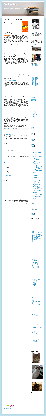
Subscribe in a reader (34, 97)
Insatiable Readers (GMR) (35, 276)
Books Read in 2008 (35, 76)
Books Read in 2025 (35, 94)
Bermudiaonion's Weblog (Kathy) (36, 238)
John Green (33, 111)
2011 (33, 145)
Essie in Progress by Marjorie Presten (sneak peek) (37, 177)
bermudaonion (8, 134)
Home (16, 203)
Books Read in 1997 (35, 64)
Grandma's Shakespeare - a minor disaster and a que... (37, 153)
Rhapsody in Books (35, 302)
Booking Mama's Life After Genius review (10, 80)
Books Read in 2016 (35, 84)
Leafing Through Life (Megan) (36, 279)
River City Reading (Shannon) (36, 303)
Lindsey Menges (34, 114)
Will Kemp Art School (35, 349)
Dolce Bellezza (34, 265)
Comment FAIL (35, 161)
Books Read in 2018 (35, 86)
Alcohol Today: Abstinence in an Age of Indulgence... (37, 167)
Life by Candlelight (34, 281)
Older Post (27, 203)
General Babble (11, 129)
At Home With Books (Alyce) (36, 236)
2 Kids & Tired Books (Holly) (36, 219)
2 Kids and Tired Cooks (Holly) (36, 337)
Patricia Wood (34, 120)
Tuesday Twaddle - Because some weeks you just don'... (37, 171)
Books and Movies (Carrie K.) (36, 251)
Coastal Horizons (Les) (35, 260)
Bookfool (7, 142)
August (34, 202)
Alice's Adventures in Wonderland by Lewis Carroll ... (37, 195)
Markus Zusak (34, 117)
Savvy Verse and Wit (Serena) (36, 305)
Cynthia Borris (34, 108)
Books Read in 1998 (35, 65)
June (34, 204)
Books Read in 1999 (35, 66)
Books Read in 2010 (35, 78)
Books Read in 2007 (35, 75)
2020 (33, 134)
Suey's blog (33, 311)
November (34, 198)
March (34, 208)
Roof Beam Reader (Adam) (36, 304)
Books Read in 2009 (35, 77)
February (34, 209)
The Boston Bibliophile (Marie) (36, 315)
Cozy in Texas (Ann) (35, 262)
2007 (33, 213)
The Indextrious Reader (35, 317)
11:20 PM (11, 179)
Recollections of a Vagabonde (36, 301)
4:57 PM (11, 142)
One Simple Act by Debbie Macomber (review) (36, 185)
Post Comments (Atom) (10, 205)
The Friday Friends (34, 316)
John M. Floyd (34, 112)
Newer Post (5, 203)
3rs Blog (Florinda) (34, 220)
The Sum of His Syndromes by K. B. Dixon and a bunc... (37, 160)
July (33, 203)
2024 (33, 129)
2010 (33, 146)
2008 (33, 212)
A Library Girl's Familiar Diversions (37, 226)
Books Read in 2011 (35, 79)
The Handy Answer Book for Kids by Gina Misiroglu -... (37, 191)
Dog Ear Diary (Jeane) (35, 264)
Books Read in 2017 (35, 85)
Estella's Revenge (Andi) (35, 267)
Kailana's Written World (35, 277)
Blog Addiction (34, 241)
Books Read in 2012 (35, 80)
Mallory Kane (34, 116)
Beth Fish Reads (34, 239)
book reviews (7, 129)
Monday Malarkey (35, 172)
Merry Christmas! (35, 151)
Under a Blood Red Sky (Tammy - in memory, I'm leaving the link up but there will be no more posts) (37, 331)
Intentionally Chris (34, 340)
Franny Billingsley (34, 109)
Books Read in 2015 (35, 83)
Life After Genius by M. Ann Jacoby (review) (36, 163)
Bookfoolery (11, 4)
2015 (33, 140)
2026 (33, 127)
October (34, 199)
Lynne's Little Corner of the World (36, 285)
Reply (6, 139)
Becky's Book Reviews (35, 237)
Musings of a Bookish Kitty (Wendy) (37, 287)
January (34, 210)
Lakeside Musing (34, 278)
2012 (33, 144)
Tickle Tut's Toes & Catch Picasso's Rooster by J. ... (37, 193)
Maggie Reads (34, 286)
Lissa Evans (34, 115)
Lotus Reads (34, 284)
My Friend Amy (34, 288)
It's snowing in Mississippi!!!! (37, 173)
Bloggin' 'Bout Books (35, 242)
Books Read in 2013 (35, 81)
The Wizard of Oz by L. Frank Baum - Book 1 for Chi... (37, 196)
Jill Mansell (33, 110)
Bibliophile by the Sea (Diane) (36, 240)
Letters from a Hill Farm (35, 280)
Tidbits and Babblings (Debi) (36, 324)
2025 (33, 128)
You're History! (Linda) (35, 333)
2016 (33, 139)
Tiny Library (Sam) (34, 325)
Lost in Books (34, 283)
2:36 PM (8, 155)
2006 (33, 214)
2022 (33, 132)
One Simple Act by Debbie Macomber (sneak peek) (36, 187)
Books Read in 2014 (35, 82)
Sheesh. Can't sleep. (36, 158)
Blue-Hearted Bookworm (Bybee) (36, 243)
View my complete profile (34, 44)
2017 (33, 138)
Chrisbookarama (34, 259)
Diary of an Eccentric (8, 175)
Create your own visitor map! (7, 408)
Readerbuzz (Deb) (34, 298)
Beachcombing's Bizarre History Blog (37, 338)
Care (6, 155)
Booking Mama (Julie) (35, 250)
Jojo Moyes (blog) (34, 113)
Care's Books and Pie (35, 257)
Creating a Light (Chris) (35, 339)
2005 (33, 215)
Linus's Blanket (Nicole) (35, 282)
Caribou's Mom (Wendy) (35, 258)
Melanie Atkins (34, 118)
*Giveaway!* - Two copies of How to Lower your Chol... (37, 189)
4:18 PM (11, 134)
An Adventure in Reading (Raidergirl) (37, 235)
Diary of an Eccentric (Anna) (36, 263)
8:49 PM (11, 171)
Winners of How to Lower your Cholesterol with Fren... (37, 155)
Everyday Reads (34, 268)
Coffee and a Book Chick (35, 261)
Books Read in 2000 (35, 67)
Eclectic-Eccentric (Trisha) (35, 266)
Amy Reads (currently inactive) (36, 234)
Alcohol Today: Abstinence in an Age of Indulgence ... (37, 165)
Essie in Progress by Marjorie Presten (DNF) (37, 175)
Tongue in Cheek (34, 326)
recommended (15, 129)
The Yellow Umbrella (35, 348)
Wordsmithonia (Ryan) (35, 332)
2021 (33, 133)
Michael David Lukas (35, 119)
